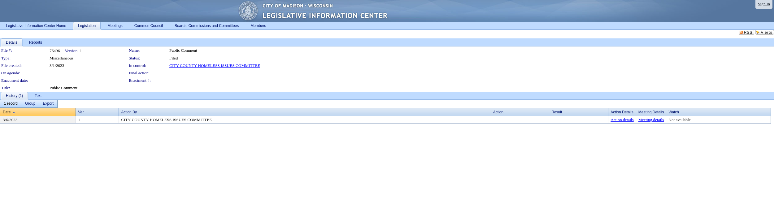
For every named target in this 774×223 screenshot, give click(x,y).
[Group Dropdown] (30, 103)
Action (498, 112)
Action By (129, 112)
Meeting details (651, 119)
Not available (679, 119)
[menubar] (29, 104)
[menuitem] (10, 103)
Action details (622, 119)
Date (7, 112)
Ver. (81, 112)
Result (556, 112)
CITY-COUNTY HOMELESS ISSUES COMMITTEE (214, 65)
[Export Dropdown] (48, 103)
